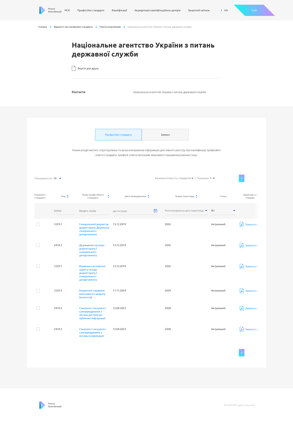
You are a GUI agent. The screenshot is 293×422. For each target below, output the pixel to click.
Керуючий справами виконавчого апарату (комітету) (92, 294)
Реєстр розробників (110, 27)
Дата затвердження (137, 196)
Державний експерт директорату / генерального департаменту (92, 250)
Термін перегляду (186, 196)
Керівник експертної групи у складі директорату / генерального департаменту (92, 273)
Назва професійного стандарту (95, 196)
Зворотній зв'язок (199, 10)
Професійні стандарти (90, 10)
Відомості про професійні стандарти (73, 27)
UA (224, 10)
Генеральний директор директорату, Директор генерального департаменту (94, 229)
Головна (42, 27)
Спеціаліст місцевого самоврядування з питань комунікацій (92, 332)
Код (64, 196)
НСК (67, 10)
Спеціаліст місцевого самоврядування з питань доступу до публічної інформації (92, 313)
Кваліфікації (119, 10)
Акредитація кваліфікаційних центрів (158, 10)
